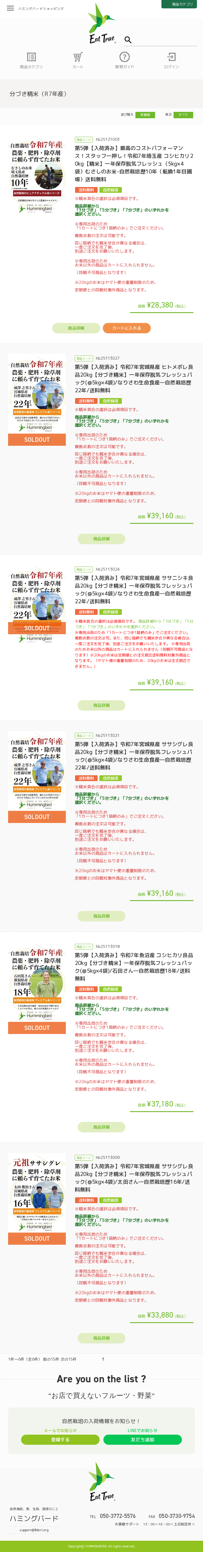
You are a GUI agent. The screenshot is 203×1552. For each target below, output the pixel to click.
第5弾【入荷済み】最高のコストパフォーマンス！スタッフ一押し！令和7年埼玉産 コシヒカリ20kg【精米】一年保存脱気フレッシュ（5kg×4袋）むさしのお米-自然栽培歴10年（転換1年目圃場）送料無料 (134, 164)
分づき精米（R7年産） (39, 94)
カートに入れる (126, 328)
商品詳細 (76, 328)
